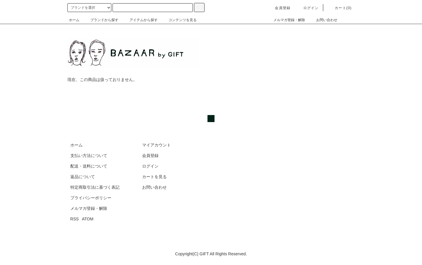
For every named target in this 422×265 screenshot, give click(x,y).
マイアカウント (156, 145)
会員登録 (279, 8)
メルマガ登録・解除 (285, 20)
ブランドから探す (100, 20)
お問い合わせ (323, 20)
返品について (82, 176)
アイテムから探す (140, 20)
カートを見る (154, 176)
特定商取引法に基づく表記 (95, 187)
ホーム (74, 20)
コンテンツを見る (179, 20)
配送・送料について (88, 166)
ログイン (307, 8)
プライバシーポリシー (90, 197)
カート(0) (340, 8)
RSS (74, 219)
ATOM (87, 219)
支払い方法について (88, 155)
